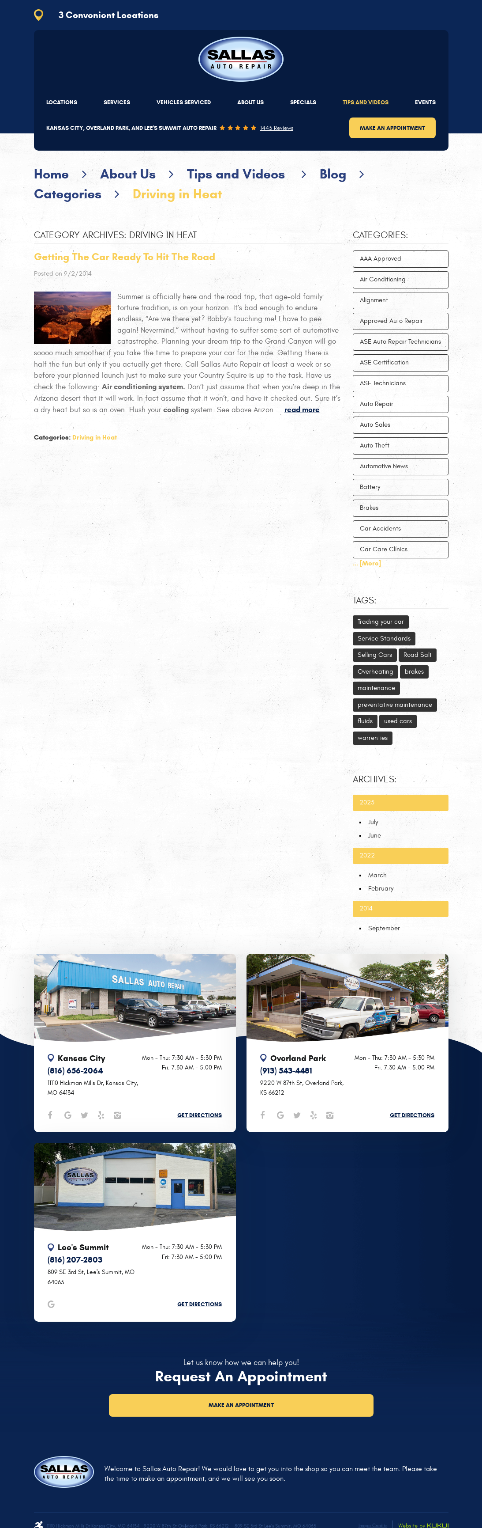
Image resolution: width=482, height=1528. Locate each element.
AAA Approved (380, 258)
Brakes (369, 508)
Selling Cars (375, 655)
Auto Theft (374, 445)
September (384, 928)
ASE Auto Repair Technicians (400, 341)
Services (117, 102)
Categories (67, 194)
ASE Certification (384, 362)
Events (425, 102)
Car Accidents (380, 528)
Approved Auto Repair (391, 321)
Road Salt (418, 655)
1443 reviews (276, 128)
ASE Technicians (383, 383)
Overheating (375, 671)
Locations (61, 102)
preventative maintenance (395, 705)
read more (302, 409)
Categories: (380, 235)
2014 (366, 908)
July (373, 822)
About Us (250, 102)
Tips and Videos (366, 102)
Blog (333, 174)
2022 (367, 855)
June (374, 835)
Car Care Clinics (383, 549)
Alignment (374, 300)
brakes (414, 671)
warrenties (373, 738)
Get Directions (199, 1115)
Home (51, 174)
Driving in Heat (177, 194)
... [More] (367, 563)
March (377, 875)
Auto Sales (375, 424)
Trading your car (381, 622)
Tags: (365, 600)
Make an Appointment (392, 128)
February (380, 888)
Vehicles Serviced (184, 102)
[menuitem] (61, 102)
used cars (398, 721)
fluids (365, 721)
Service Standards (384, 638)
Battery (370, 487)
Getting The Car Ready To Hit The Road (124, 256)
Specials (303, 102)
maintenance (376, 688)
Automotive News (384, 466)
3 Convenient (109, 15)
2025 (366, 802)
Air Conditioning (383, 279)
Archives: (375, 779)
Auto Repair (376, 404)
